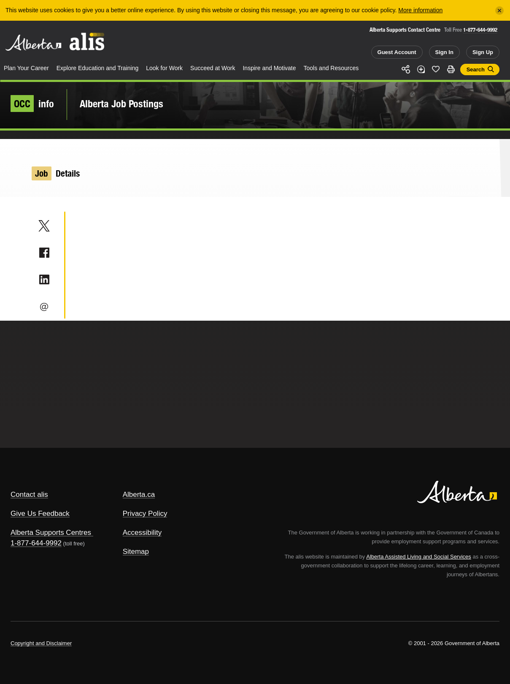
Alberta (33, 42)
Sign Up (482, 52)
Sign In (444, 52)
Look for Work (164, 68)
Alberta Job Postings (121, 103)
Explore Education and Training (98, 68)
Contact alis (29, 495)
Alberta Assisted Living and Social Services (418, 556)
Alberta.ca (139, 495)
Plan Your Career (26, 68)
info (32, 103)
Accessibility (142, 533)
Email (44, 306)
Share (406, 69)
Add (421, 69)
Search (476, 69)
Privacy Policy (145, 514)
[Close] (499, 10)
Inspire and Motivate (269, 68)
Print (451, 69)
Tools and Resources (331, 68)
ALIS (87, 41)
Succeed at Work (212, 68)
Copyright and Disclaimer (41, 643)
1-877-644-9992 (480, 30)
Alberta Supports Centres (51, 533)
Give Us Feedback (40, 514)
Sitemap (136, 552)
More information (420, 10)
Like (436, 69)
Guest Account (397, 52)
